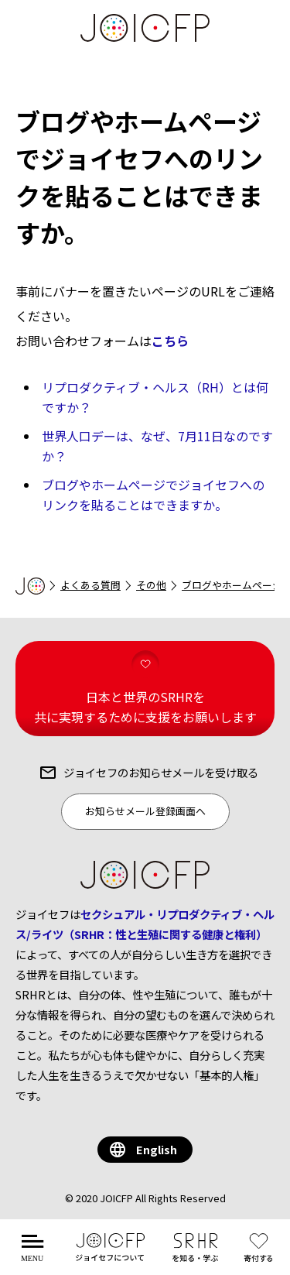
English (156, 1149)
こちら (170, 340)
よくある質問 (90, 585)
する (261, 1256)
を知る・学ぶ (195, 1256)
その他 (151, 585)
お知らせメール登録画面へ (145, 811)
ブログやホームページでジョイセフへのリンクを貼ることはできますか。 (153, 494)
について (110, 1256)
